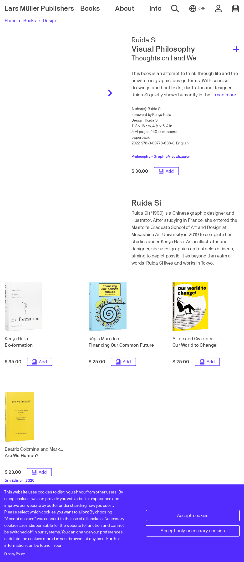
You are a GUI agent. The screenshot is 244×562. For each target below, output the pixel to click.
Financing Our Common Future (121, 346)
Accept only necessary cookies (193, 530)
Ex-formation (19, 346)
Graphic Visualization (172, 156)
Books (29, 20)
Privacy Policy (14, 554)
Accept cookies (193, 515)
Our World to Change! (195, 346)
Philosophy (141, 156)
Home (10, 20)
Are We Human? (22, 456)
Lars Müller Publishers (39, 8)
